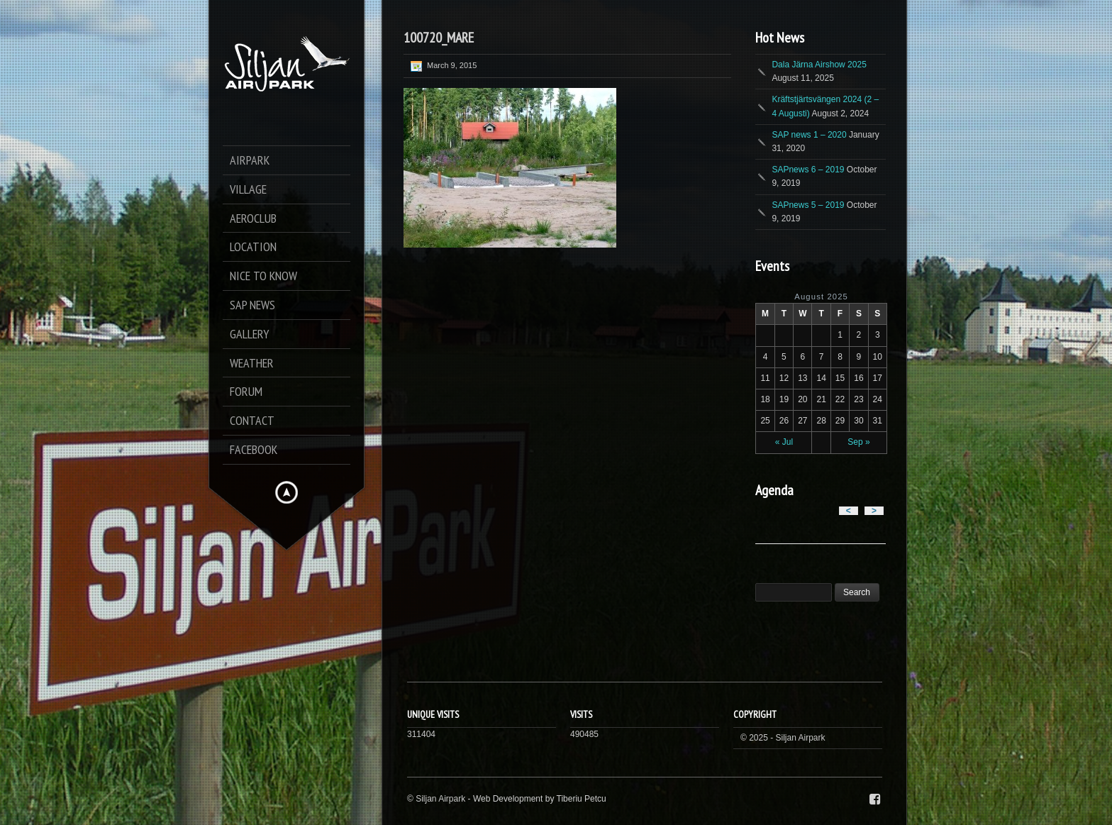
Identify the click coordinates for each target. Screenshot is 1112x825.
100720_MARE (439, 37)
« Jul (784, 442)
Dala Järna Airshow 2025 (819, 65)
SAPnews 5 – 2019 (808, 205)
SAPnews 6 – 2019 (808, 170)
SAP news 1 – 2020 (809, 135)
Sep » (858, 442)
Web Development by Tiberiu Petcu (539, 799)
